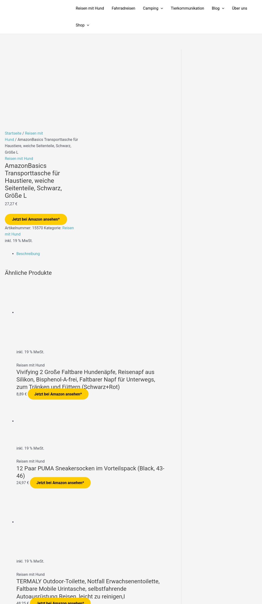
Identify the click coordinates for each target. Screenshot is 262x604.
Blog (218, 8)
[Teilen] (38, 592)
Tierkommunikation (187, 8)
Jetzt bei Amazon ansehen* (36, 151)
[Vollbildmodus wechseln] (22, 592)
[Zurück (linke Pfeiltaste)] (7, 600)
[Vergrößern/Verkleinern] (7, 592)
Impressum (179, 573)
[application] (160, 8)
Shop (82, 25)
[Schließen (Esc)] (53, 592)
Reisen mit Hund (90, 8)
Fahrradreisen (123, 8)
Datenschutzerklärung (211, 573)
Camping (153, 8)
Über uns (239, 8)
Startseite (13, 65)
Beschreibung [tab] (28, 185)
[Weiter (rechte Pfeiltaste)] (22, 600)
